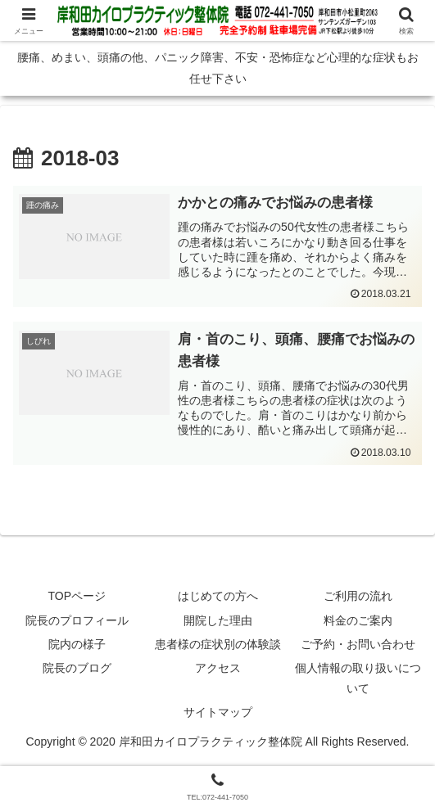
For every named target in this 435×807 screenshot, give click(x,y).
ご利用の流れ (358, 597)
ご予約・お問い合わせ (358, 644)
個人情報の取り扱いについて (358, 679)
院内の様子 (77, 644)
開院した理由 (218, 621)
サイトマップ (218, 713)
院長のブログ (77, 668)
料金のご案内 (358, 621)
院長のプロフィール (77, 621)
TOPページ (77, 597)
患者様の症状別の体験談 (218, 644)
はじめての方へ (218, 597)
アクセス (218, 668)
